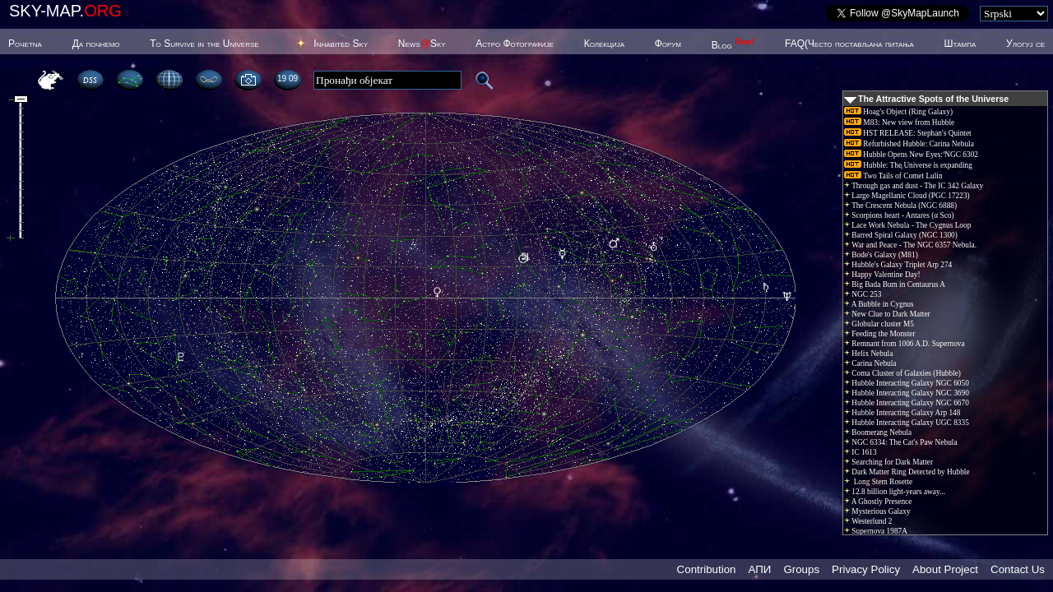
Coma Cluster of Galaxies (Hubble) (902, 373)
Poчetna (25, 43)
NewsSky (422, 43)
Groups (801, 569)
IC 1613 (860, 452)
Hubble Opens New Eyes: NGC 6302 (911, 154)
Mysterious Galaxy (877, 511)
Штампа (960, 43)
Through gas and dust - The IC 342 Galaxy (913, 186)
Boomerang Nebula (878, 432)
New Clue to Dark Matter (887, 314)
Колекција (604, 43)
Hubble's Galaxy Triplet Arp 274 (898, 265)
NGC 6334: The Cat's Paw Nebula (901, 442)
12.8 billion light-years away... (894, 492)
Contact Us (1017, 569)
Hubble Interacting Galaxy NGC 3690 (906, 393)
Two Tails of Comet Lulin (893, 176)
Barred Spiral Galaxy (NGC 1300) (901, 235)
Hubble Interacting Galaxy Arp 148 (902, 413)
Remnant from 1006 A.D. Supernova (904, 344)
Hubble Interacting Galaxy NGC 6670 (906, 403)
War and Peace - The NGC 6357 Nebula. (910, 245)
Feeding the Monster (880, 334)
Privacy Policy (866, 569)
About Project (945, 569)
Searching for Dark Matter (888, 462)
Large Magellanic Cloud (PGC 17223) (907, 196)
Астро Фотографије (514, 43)
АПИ (759, 569)
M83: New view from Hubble (899, 122)
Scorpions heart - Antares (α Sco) (899, 215)
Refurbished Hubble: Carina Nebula (909, 144)
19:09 (287, 78)
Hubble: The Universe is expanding (908, 165)
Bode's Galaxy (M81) (881, 255)
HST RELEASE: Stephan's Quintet (908, 133)
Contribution (706, 569)
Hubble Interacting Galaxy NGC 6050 (906, 383)
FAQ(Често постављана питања (849, 43)
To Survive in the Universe (204, 43)
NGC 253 (862, 294)
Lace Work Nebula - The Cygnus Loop (907, 225)
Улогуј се (1025, 43)
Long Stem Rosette (878, 482)
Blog (733, 45)
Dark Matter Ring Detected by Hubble (907, 472)
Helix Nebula (868, 353)
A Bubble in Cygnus (879, 304)
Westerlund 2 (868, 521)
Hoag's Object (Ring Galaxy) (898, 112)
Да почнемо (96, 43)
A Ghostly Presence (878, 501)
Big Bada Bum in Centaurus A (894, 284)
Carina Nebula (870, 363)
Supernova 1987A (875, 531)
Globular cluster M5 (879, 324)
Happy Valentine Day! (882, 275)
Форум (668, 43)
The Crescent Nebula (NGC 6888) (900, 205)
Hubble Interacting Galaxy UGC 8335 (906, 423)
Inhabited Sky (340, 43)
